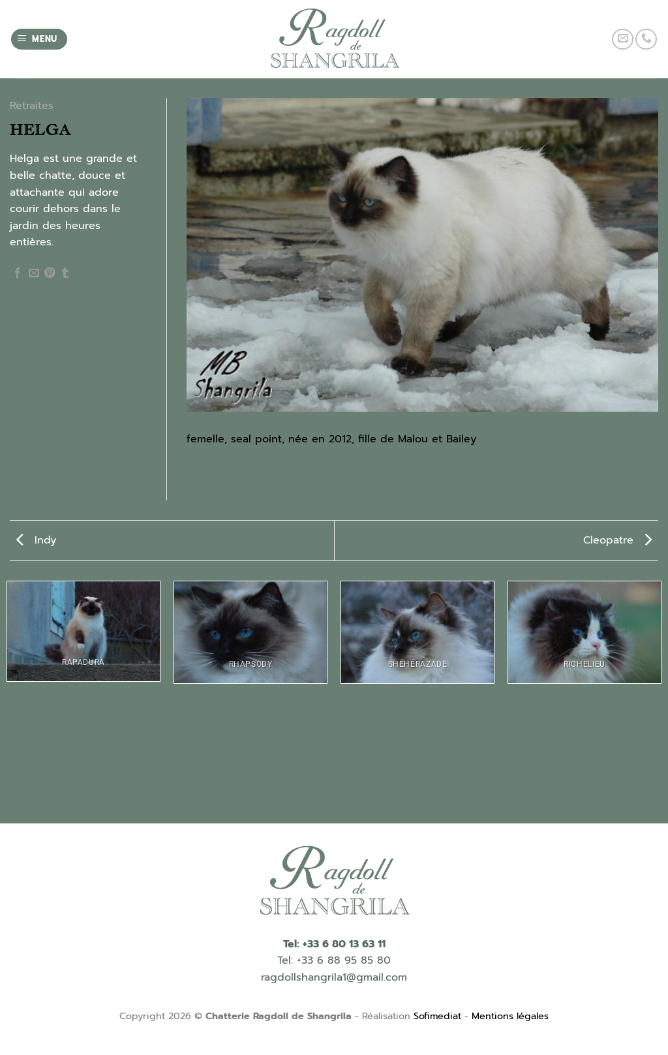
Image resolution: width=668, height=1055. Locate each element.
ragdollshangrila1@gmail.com (334, 977)
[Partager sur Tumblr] (65, 273)
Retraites (31, 106)
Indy (36, 540)
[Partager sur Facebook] (17, 273)
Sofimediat (437, 1016)
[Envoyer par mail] (34, 273)
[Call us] (646, 39)
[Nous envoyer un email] (622, 39)
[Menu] (39, 39)
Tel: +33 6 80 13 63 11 (334, 944)
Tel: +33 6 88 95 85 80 (334, 960)
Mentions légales (510, 1016)
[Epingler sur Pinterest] (49, 273)
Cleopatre (617, 540)
